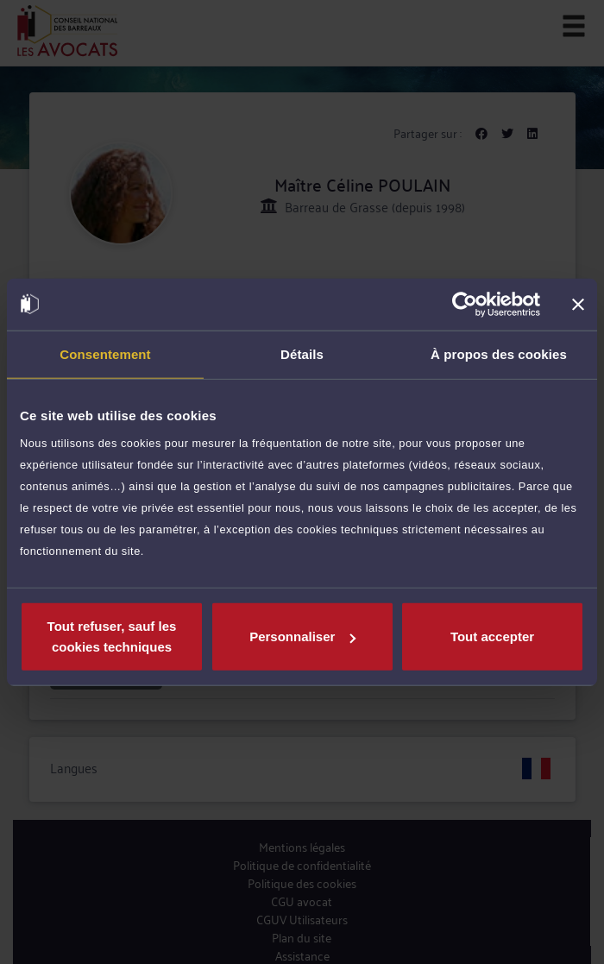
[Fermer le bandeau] (578, 304)
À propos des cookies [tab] (499, 353)
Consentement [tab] (105, 353)
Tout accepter (492, 636)
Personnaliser (302, 636)
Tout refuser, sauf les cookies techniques (112, 636)
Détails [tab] (302, 353)
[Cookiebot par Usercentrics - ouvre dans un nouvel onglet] (464, 304)
